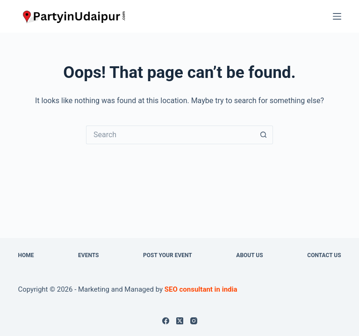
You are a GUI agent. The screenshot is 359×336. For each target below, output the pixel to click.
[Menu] (337, 16)
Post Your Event (167, 255)
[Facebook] (165, 320)
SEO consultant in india (201, 289)
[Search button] (263, 135)
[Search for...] (170, 135)
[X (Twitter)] (179, 320)
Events (88, 255)
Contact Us (324, 255)
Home (26, 255)
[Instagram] (193, 320)
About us (249, 255)
